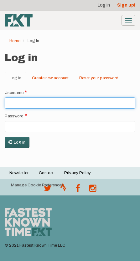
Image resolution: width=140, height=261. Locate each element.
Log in (104, 5)
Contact (46, 173)
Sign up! (126, 5)
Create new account (50, 78)
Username (14, 93)
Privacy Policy (77, 173)
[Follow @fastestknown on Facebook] (77, 190)
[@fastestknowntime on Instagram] (92, 190)
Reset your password (98, 78)
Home (14, 41)
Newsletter (19, 173)
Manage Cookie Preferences (37, 185)
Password (14, 116)
